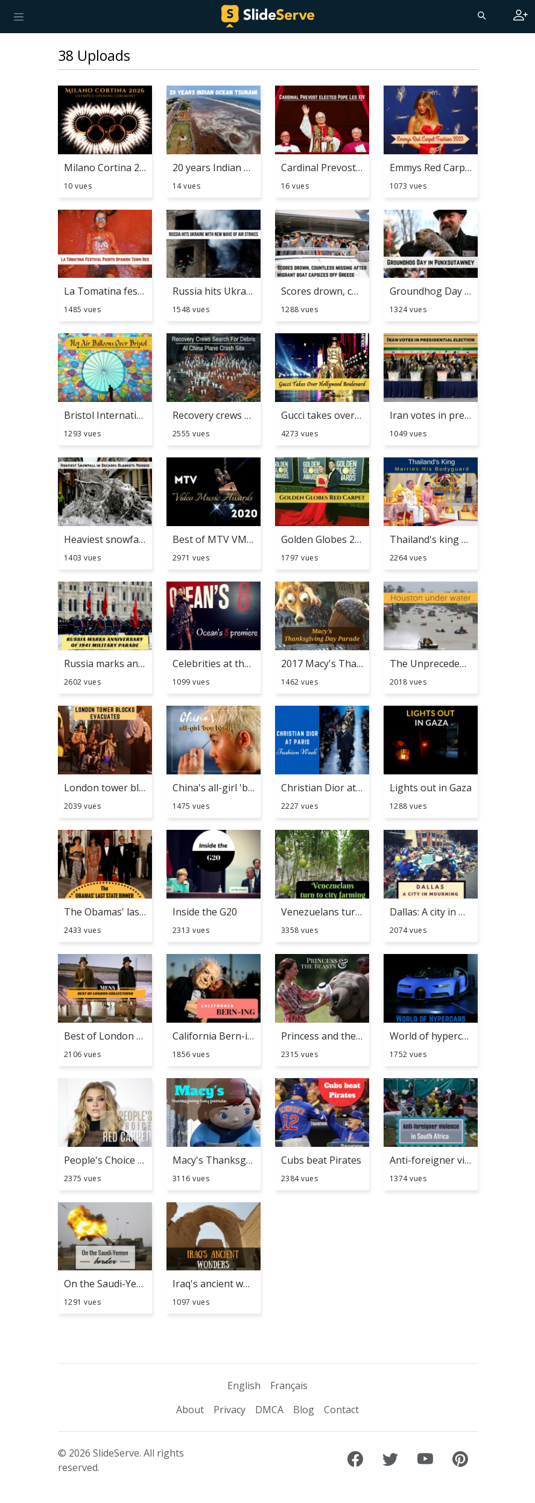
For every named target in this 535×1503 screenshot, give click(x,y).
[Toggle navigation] (19, 16)
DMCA (269, 1409)
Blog (303, 1409)
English (244, 1385)
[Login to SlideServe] (520, 16)
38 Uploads (94, 55)
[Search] (481, 15)
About (190, 1409)
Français (289, 1385)
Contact (341, 1409)
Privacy (229, 1409)
